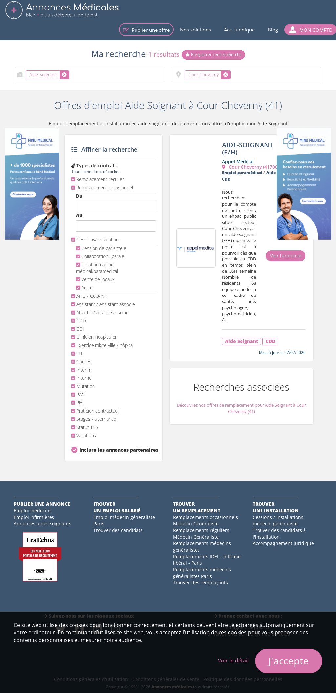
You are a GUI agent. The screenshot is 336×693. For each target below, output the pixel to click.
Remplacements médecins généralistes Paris (202, 572)
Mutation (83, 386)
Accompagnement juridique (283, 543)
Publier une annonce (42, 504)
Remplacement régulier (97, 179)
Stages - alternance (93, 419)
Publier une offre (146, 30)
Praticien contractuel (95, 411)
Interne (81, 378)
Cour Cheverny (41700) (250, 167)
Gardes (81, 361)
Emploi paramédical (242, 172)
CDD (78, 320)
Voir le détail (233, 660)
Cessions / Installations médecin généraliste (278, 520)
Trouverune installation (276, 507)
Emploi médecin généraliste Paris (124, 520)
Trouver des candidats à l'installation (279, 533)
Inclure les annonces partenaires (117, 450)
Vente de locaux (95, 279)
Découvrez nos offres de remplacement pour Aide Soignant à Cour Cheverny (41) (241, 408)
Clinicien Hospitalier (94, 337)
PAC (78, 394)
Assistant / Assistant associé (103, 304)
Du (79, 196)
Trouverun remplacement (196, 507)
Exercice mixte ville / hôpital (102, 345)
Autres (85, 287)
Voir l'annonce (285, 256)
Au (79, 215)
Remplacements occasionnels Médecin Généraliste (205, 520)
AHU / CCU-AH (89, 296)
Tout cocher (82, 171)
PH (76, 402)
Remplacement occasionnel (102, 187)
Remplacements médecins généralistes (202, 546)
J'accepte (288, 660)
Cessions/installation (95, 239)
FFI (76, 353)
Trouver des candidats (118, 530)
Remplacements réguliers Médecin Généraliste (201, 533)
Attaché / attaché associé (100, 312)
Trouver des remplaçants (200, 583)
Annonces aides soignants (42, 523)
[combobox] (88, 75)
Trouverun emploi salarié (117, 507)
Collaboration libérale (100, 256)
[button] (310, 29)
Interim (81, 370)
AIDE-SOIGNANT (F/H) (247, 148)
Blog (273, 29)
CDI (77, 329)
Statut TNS (84, 427)
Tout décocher (107, 171)
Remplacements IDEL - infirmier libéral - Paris (207, 559)
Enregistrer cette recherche (213, 54)
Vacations (83, 435)
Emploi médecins (33, 510)
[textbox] (72, 73)
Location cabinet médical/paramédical (97, 267)
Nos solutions (195, 29)
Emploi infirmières (34, 517)
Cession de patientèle (101, 248)
